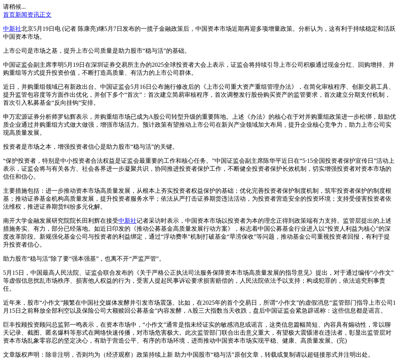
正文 (45, 14)
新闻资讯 (27, 14)
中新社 (12, 28)
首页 (9, 14)
